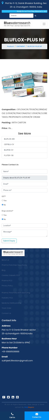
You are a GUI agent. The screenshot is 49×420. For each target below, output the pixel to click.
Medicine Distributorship (11, 303)
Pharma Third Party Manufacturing (16, 292)
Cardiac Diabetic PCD (11, 275)
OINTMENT (20, 46)
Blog (3, 270)
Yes (4, 201)
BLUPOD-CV (8, 150)
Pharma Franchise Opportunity (14, 265)
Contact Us (6, 313)
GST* (4, 196)
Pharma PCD (7, 280)
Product (10, 46)
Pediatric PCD (7, 298)
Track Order (6, 308)
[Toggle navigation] (44, 24)
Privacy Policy (7, 285)
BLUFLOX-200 (9, 139)
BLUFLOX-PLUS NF (35, 46)
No (4, 205)
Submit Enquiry (9, 241)
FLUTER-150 (8, 155)
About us (5, 260)
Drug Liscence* (7, 211)
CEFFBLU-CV (9, 144)
